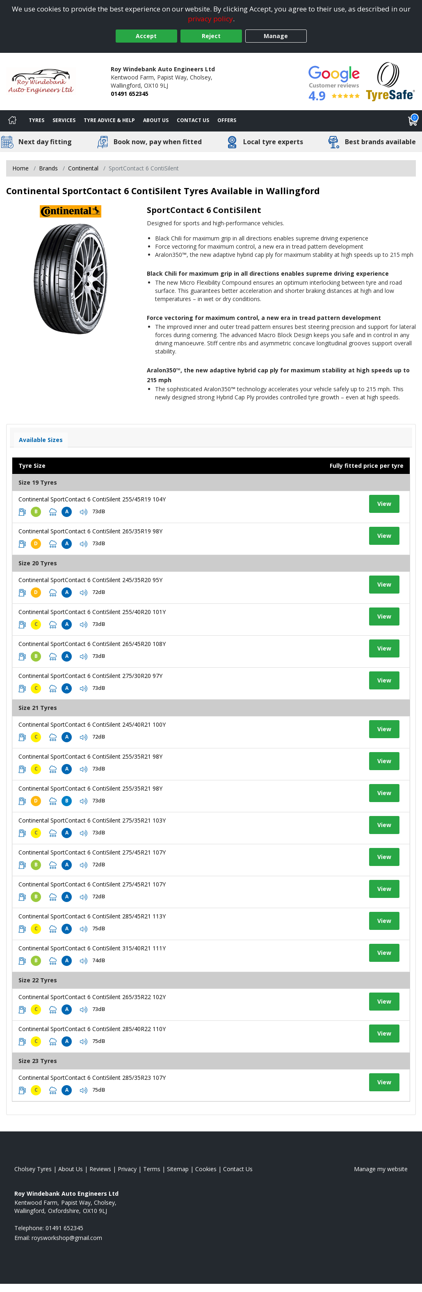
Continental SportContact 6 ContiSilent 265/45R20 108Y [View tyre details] (92, 644)
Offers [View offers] (226, 120)
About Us (156, 120)
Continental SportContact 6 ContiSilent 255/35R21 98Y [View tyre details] (90, 756)
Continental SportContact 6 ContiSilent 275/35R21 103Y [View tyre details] (92, 820)
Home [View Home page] (20, 168)
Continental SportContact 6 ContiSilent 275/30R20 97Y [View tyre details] (90, 676)
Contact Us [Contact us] (193, 120)
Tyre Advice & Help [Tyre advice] (109, 120)
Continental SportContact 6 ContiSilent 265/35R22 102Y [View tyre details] (92, 997)
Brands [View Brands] (48, 168)
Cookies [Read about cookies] (206, 1169)
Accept (146, 36)
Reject (211, 36)
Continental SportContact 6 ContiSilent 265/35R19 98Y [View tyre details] (90, 531)
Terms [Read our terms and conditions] (151, 1169)
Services (63, 120)
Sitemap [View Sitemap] (178, 1169)
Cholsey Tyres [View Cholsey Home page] (33, 1169)
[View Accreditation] (390, 81)
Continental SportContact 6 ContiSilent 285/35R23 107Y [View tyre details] (92, 1077)
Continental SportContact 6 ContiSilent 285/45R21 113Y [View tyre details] (92, 916)
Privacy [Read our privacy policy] (127, 1169)
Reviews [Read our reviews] (100, 1169)
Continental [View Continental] (83, 168)
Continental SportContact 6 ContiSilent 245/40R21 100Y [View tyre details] (92, 724)
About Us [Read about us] (70, 1169)
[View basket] (413, 120)
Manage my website (381, 1169)
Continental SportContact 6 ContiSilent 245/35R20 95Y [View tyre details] (90, 580)
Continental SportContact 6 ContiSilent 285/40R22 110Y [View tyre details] (92, 1029)
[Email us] (67, 1238)
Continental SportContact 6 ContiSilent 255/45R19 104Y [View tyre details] (92, 499)
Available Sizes (41, 440)
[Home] (12, 120)
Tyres (36, 120)
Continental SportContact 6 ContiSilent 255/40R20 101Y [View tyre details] (92, 612)
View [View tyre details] (384, 504)
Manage (276, 36)
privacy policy (210, 18)
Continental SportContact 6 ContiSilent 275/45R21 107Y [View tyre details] (92, 852)
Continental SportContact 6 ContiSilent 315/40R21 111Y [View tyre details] (92, 948)
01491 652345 (129, 93)
